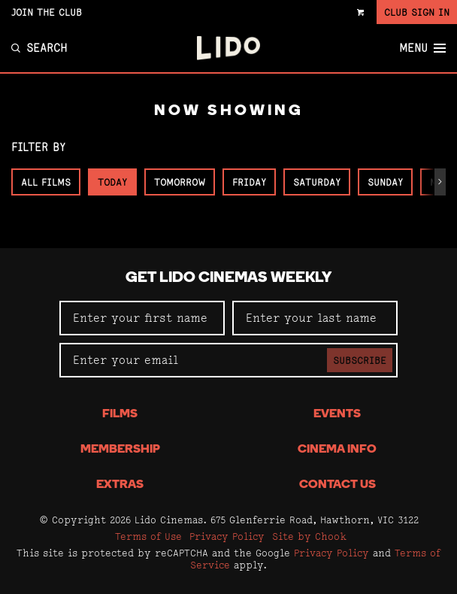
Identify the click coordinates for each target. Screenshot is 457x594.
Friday (249, 182)
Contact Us (337, 485)
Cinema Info (337, 450)
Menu (422, 48)
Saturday (316, 182)
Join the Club (46, 12)
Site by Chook (309, 536)
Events (337, 414)
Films (120, 414)
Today (112, 182)
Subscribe (359, 360)
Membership (120, 450)
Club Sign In (416, 12)
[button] (440, 181)
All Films (46, 182)
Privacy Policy (227, 536)
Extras (120, 485)
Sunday (385, 182)
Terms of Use (148, 536)
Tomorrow (179, 182)
